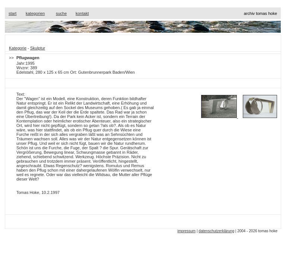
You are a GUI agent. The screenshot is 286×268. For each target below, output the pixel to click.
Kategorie (17, 48)
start (12, 13)
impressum (186, 231)
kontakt (82, 13)
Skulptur (37, 48)
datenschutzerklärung (216, 231)
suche (61, 13)
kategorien (35, 13)
